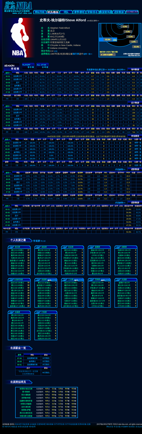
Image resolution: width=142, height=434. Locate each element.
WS (105, 173)
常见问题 (117, 427)
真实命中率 (128, 206)
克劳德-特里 (26, 398)
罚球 (76, 73)
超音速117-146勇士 (17, 261)
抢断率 (57, 173)
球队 (66, 12)
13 (44, 143)
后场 (103, 73)
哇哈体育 (18, 424)
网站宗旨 (109, 427)
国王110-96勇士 (44, 333)
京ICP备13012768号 (104, 424)
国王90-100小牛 (97, 263)
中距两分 (82, 206)
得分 (133, 73)
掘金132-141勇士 (17, 263)
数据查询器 (106, 12)
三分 (59, 73)
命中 (48, 73)
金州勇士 (17, 86)
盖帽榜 (97, 247)
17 (130, 149)
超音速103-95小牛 (124, 296)
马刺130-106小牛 (70, 255)
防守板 (42, 173)
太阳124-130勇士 (44, 271)
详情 (55, 51)
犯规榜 (17, 312)
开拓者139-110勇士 (70, 268)
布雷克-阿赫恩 (26, 404)
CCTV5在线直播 (71, 424)
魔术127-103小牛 (44, 258)
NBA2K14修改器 (11, 427)
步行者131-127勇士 (44, 274)
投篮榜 (44, 280)
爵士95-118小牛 (44, 250)
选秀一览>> (87, 54)
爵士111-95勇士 (17, 250)
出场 (26, 73)
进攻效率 (88, 173)
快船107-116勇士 (17, 274)
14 (44, 149)
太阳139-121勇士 (97, 303)
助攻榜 (70, 247)
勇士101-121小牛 (44, 268)
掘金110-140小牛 (97, 268)
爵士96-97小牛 (97, 296)
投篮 (42, 73)
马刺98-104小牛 (97, 266)
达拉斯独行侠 (32, 358)
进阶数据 (119, 12)
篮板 (92, 73)
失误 (123, 73)
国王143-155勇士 (17, 253)
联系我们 (132, 427)
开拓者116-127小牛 (97, 253)
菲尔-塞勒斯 (26, 395)
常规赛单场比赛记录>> (97, 69)
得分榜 (17, 247)
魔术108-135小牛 (17, 255)
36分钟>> (112, 69)
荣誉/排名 (92, 12)
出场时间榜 (18, 280)
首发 (31, 73)
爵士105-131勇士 (17, 331)
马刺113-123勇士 (124, 288)
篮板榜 (44, 247)
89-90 (8, 80)
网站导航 (40, 12)
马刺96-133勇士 (124, 255)
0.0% (51, 156)
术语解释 (124, 427)
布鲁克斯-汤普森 (26, 416)
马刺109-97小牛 (71, 274)
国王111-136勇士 (70, 288)
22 (26, 143)
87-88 (8, 92)
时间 (36, 73)
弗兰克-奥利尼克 (26, 413)
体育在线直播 (23, 427)
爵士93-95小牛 (44, 261)
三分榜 (70, 280)
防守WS (121, 173)
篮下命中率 (35, 206)
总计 (17, 83)
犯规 (128, 73)
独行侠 (76, 54)
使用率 (80, 173)
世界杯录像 (82, 424)
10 (130, 159)
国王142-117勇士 (17, 296)
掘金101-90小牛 (97, 291)
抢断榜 (124, 247)
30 (26, 159)
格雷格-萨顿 (26, 410)
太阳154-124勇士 (44, 323)
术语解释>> (120, 169)
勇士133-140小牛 (70, 271)
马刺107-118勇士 (124, 274)
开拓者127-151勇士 (70, 258)
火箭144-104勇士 (44, 293)
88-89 (8, 83)
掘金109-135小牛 (97, 250)
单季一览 (137, 143)
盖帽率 (65, 173)
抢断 (113, 73)
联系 (12, 424)
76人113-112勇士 (124, 266)
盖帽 (118, 73)
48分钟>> (121, 69)
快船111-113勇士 (70, 296)
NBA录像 (49, 424)
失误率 (72, 173)
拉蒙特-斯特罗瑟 (26, 401)
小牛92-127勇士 (97, 255)
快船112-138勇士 (44, 253)
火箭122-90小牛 (97, 283)
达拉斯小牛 (17, 76)
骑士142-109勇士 (17, 288)
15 (130, 143)
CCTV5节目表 (59, 424)
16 (130, 146)
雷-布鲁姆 (26, 392)
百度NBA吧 (41, 424)
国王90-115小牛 (44, 266)
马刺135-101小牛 (17, 258)
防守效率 (98, 173)
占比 (53, 206)
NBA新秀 (32, 427)
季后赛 (43, 241)
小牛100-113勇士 (124, 306)
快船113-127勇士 (97, 271)
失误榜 (124, 280)
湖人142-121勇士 (97, 258)
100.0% (32, 143)
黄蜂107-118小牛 (17, 268)
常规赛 (36, 241)
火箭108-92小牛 (71, 293)
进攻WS (112, 173)
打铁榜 (44, 312)
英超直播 (25, 424)
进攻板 (35, 173)
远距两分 (105, 206)
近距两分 (59, 206)
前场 (97, 73)
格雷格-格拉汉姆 (26, 389)
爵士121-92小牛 (44, 263)
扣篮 (133, 173)
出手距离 (26, 206)
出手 (53, 73)
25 (26, 146)
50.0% (32, 156)
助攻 (108, 73)
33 (26, 149)
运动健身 (33, 424)
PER (128, 173)
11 (44, 146)
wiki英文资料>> (93, 21)
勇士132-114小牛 (17, 271)
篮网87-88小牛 (124, 283)
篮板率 (27, 173)
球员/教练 (52, 12)
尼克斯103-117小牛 (97, 261)
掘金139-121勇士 (17, 266)
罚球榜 (97, 280)
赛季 (7, 72)
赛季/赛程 (79, 12)
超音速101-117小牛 (97, 301)
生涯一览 (137, 165)
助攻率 (50, 173)
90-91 (8, 76)
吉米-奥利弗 (26, 407)
